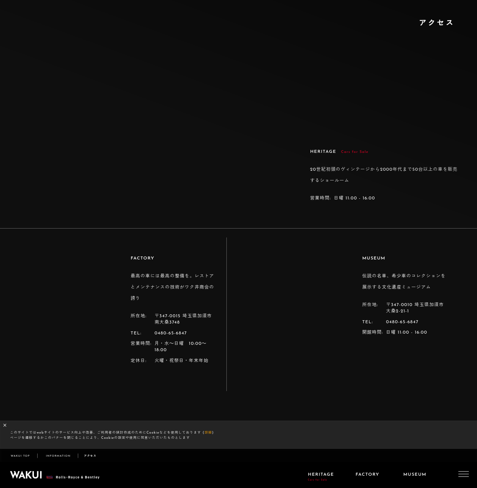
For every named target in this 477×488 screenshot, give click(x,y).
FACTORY (367, 474)
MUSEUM (414, 474)
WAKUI (56, 475)
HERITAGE (321, 476)
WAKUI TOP (20, 456)
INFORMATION (58, 456)
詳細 (208, 432)
